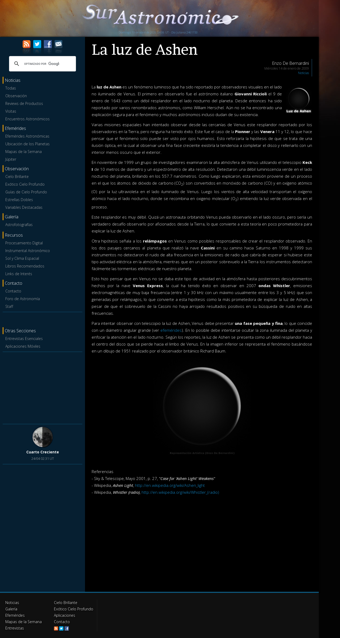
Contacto (13, 291)
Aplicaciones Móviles (22, 346)
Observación (16, 95)
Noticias (303, 73)
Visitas (10, 111)
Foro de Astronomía (22, 298)
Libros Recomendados (24, 266)
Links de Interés (18, 273)
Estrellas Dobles (19, 199)
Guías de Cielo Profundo (26, 191)
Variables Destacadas (23, 207)
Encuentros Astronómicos (27, 118)
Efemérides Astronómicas (27, 136)
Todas (10, 88)
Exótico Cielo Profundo (25, 184)
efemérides (171, 330)
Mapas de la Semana (23, 151)
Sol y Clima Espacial (22, 258)
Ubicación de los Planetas (27, 143)
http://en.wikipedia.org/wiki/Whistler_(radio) (180, 492)
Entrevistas (14, 628)
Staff (9, 306)
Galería (11, 608)
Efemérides (15, 615)
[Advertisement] (42, 387)
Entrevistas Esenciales (24, 338)
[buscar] (41, 64)
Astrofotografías (19, 224)
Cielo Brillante (17, 176)
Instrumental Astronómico (27, 250)
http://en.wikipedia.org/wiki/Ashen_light (170, 485)
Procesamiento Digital (24, 242)
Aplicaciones (64, 615)
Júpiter (10, 159)
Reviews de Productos (24, 103)
